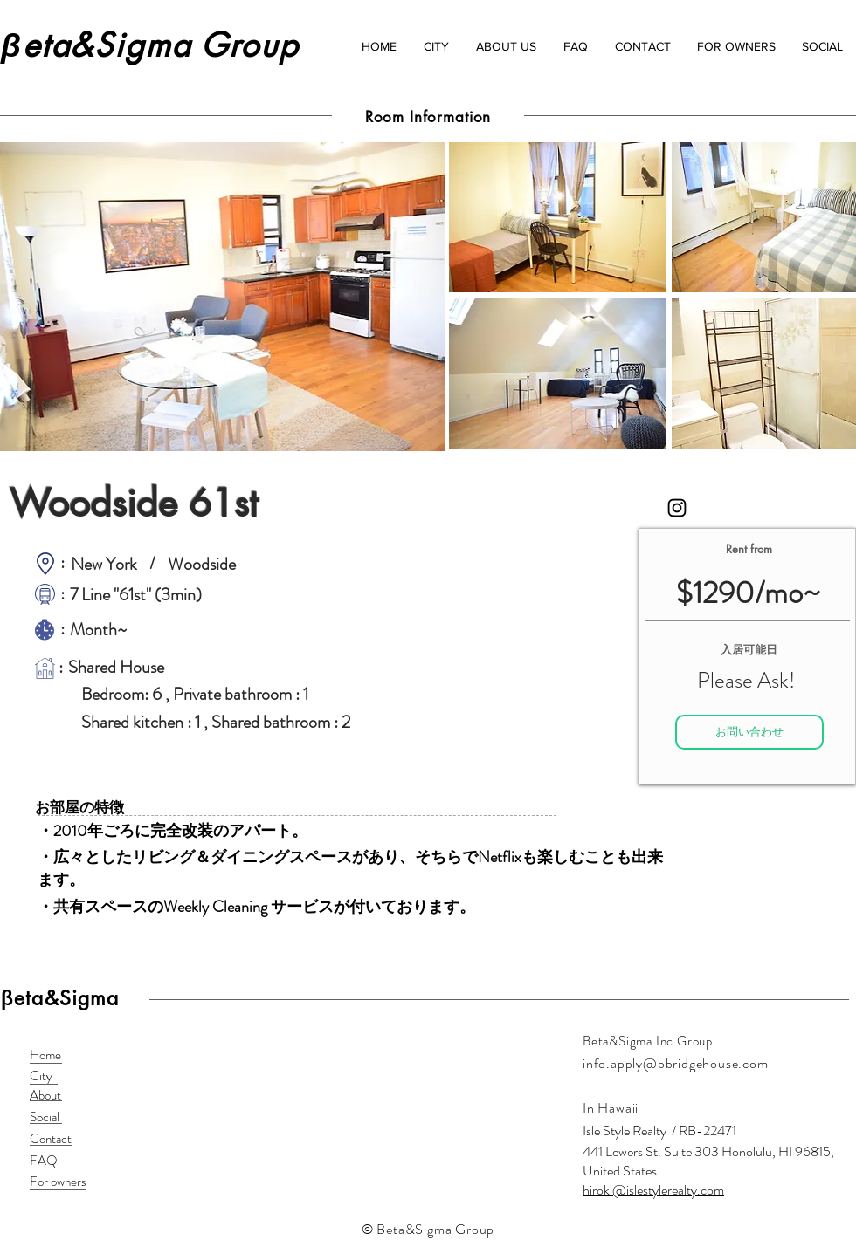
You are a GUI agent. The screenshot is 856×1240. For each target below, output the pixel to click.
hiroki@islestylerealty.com (653, 1190)
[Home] (51, 1055)
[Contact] (51, 1139)
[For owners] (58, 1182)
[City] (51, 1076)
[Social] (51, 1117)
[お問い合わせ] (749, 732)
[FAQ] (51, 1161)
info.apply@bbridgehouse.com (676, 1063)
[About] (51, 1095)
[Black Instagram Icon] (677, 508)
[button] (436, 46)
